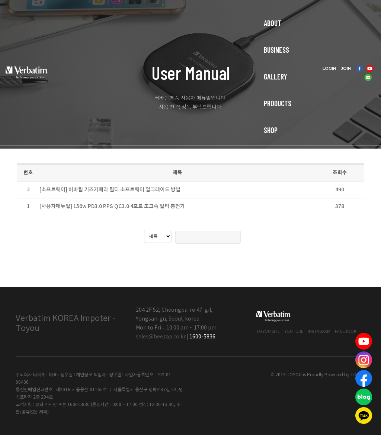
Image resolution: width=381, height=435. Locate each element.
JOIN (356, 9)
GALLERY (170, 13)
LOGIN (339, 9)
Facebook (345, 331)
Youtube (293, 331)
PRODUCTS (209, 13)
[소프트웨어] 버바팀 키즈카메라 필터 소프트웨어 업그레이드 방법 (109, 189)
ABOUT (97, 13)
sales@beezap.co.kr (161, 337)
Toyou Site (268, 331)
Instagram (319, 331)
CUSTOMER (277, 13)
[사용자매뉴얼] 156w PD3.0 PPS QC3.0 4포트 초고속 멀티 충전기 (112, 206)
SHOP (243, 13)
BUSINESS (132, 13)
